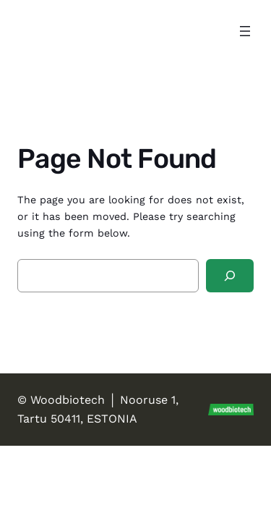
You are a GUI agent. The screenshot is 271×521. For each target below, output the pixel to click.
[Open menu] (245, 31)
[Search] (230, 276)
